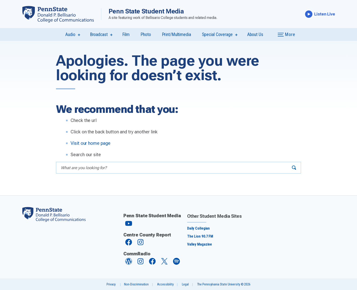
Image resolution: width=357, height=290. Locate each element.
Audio (70, 34)
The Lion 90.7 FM (200, 236)
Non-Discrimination (136, 284)
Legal (185, 284)
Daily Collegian (198, 228)
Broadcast (99, 34)
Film (126, 34)
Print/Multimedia (176, 34)
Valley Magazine (199, 244)
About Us (255, 34)
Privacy (111, 284)
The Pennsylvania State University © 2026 (223, 284)
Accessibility (165, 284)
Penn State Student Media (146, 11)
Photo (145, 34)
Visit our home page (90, 143)
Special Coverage (217, 34)
